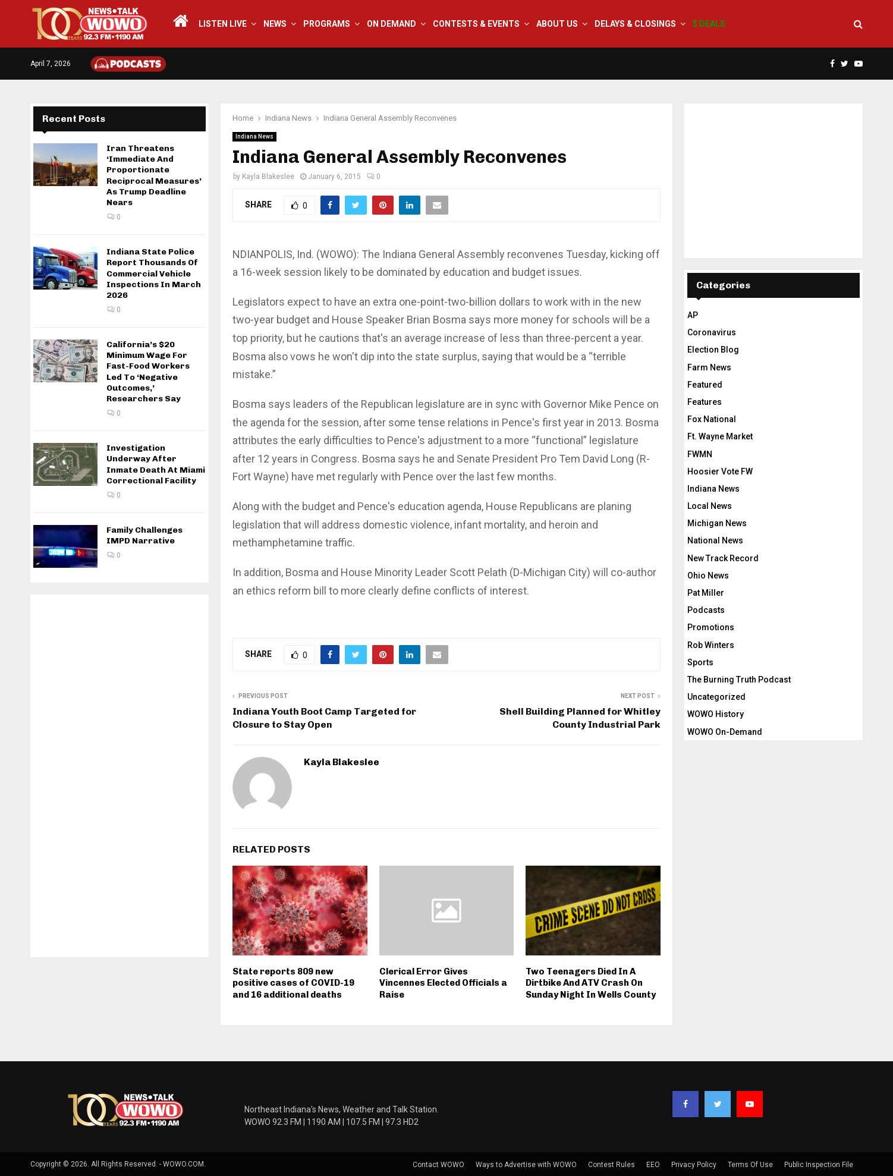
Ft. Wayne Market (720, 436)
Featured (704, 384)
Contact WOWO (438, 1165)
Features (704, 402)
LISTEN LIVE (223, 24)
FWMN (699, 454)
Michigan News (717, 523)
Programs (326, 24)
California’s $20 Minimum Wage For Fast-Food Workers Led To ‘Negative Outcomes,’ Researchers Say (148, 371)
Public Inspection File (818, 1165)
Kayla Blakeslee (268, 176)
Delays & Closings (635, 24)
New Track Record (723, 558)
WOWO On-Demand (724, 732)
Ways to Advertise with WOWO (526, 1165)
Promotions (710, 627)
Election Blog (713, 349)
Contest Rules (611, 1165)
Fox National (711, 419)
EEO (653, 1165)
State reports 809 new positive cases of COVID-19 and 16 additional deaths (293, 983)
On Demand (391, 24)
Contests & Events (476, 24)
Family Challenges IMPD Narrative (144, 535)
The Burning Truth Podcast (739, 679)
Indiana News (254, 136)
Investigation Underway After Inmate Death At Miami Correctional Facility (155, 464)
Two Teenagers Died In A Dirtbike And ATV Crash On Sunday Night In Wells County (591, 983)
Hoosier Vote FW (720, 471)
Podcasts (706, 610)
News (275, 24)
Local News (709, 506)
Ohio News (708, 575)
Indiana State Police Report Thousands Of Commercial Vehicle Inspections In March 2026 (153, 273)
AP (692, 315)
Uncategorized (716, 697)
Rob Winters (710, 645)
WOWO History (715, 714)
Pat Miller (705, 593)
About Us (557, 24)
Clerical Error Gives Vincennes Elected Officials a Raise (443, 983)
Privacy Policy (693, 1165)
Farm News (709, 367)
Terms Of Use (750, 1165)
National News (715, 540)
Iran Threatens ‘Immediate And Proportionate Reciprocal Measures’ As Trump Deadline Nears (154, 175)
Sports (700, 662)
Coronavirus (711, 332)
